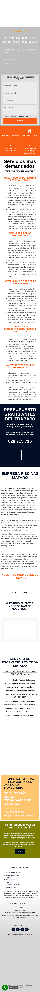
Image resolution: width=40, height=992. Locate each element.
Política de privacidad (20, 116)
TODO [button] (14, 592)
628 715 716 (20, 441)
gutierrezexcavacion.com (20, 31)
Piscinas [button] (24, 592)
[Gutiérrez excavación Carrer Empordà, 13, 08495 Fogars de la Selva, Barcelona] (20, 736)
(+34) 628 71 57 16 (14, 812)
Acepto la (16, 116)
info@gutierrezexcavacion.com (18, 816)
